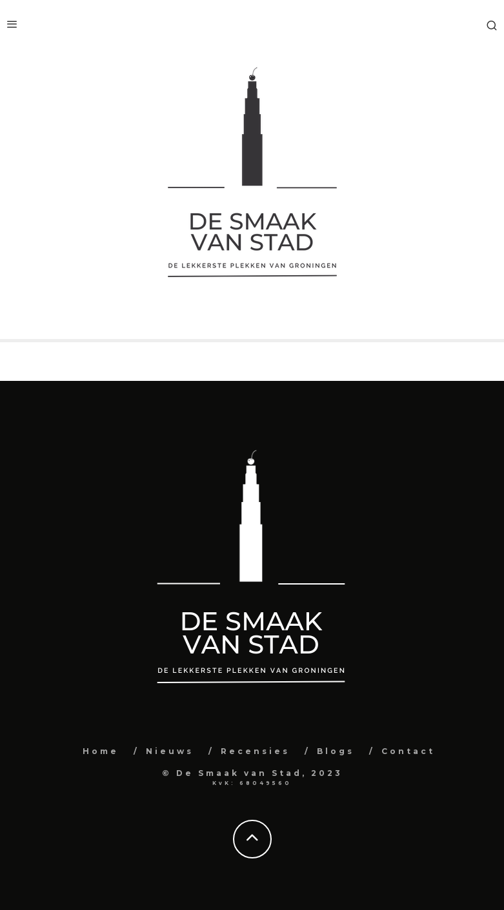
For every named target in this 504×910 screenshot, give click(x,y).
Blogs (335, 751)
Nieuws (170, 751)
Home (101, 751)
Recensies (255, 751)
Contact (408, 751)
